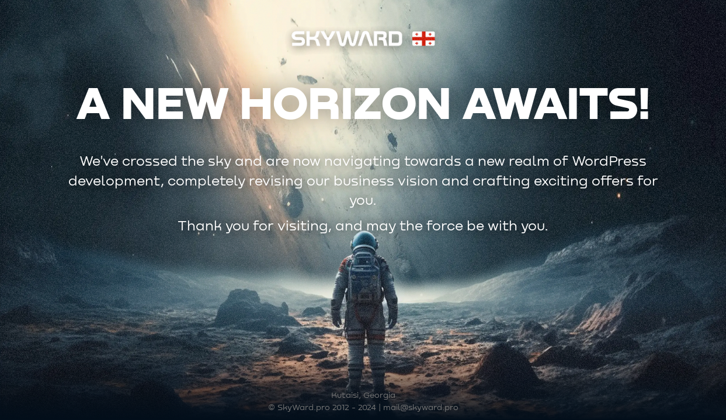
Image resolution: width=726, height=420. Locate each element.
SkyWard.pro (303, 408)
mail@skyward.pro (420, 408)
